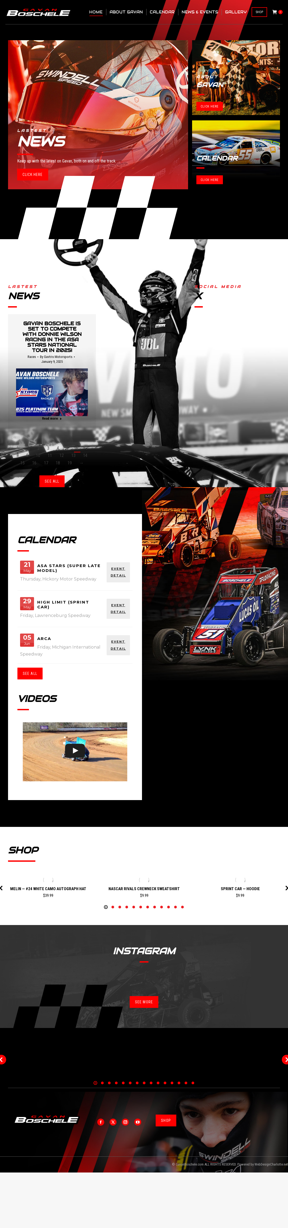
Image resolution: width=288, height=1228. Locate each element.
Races (32, 357)
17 (46, 462)
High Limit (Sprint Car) (63, 604)
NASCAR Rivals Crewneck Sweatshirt (144, 888)
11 (50, 455)
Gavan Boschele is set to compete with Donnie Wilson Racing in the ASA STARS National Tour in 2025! (52, 336)
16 (34, 462)
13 (73, 455)
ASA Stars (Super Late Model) (69, 568)
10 (38, 455)
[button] (105, 962)
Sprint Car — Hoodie (240, 888)
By (56, 357)
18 (58, 462)
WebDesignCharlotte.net (271, 1220)
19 (70, 462)
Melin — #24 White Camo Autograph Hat (48, 888)
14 (85, 455)
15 (22, 462)
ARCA (44, 638)
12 (61, 455)
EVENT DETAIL (118, 572)
